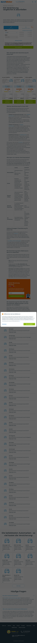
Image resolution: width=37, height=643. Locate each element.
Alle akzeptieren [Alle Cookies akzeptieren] (29, 324)
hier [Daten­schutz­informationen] (19, 321)
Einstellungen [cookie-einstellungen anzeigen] (4, 324)
